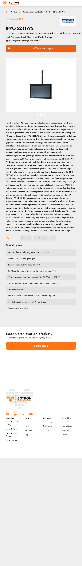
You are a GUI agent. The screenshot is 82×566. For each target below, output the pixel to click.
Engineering (47, 426)
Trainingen (28, 422)
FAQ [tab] (53, 237)
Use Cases (28, 430)
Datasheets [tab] (26, 237)
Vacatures (65, 430)
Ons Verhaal (66, 422)
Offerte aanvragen (30, 48)
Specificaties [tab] (12, 237)
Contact (64, 434)
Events (27, 426)
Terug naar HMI (15, 18)
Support (46, 430)
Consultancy (47, 422)
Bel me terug (41, 345)
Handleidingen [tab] (41, 237)
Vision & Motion (11, 429)
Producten (15, 11)
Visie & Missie (67, 426)
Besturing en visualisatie (33, 11)
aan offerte (23, 40)
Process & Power (12, 440)
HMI (48, 11)
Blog (26, 434)
